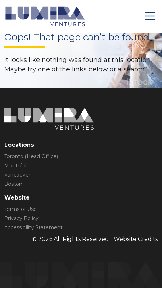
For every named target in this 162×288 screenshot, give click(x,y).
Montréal (15, 165)
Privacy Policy (21, 218)
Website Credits (136, 239)
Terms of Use (20, 209)
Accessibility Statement (33, 227)
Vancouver (17, 175)
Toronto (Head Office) (31, 156)
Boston (13, 184)
